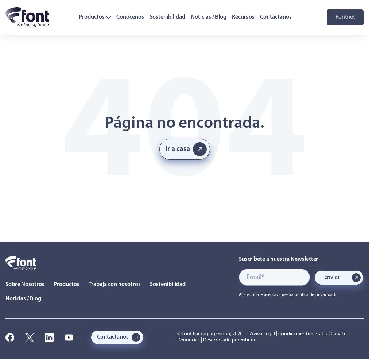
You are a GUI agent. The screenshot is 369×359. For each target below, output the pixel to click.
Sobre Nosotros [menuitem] (24, 284)
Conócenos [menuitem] (130, 17)
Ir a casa (178, 149)
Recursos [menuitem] (243, 17)
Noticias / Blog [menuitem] (208, 17)
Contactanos (113, 337)
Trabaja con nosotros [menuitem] (115, 284)
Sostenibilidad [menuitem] (167, 17)
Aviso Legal (262, 334)
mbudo (249, 340)
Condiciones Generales (302, 334)
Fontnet (345, 17)
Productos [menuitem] (95, 17)
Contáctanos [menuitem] (276, 17)
